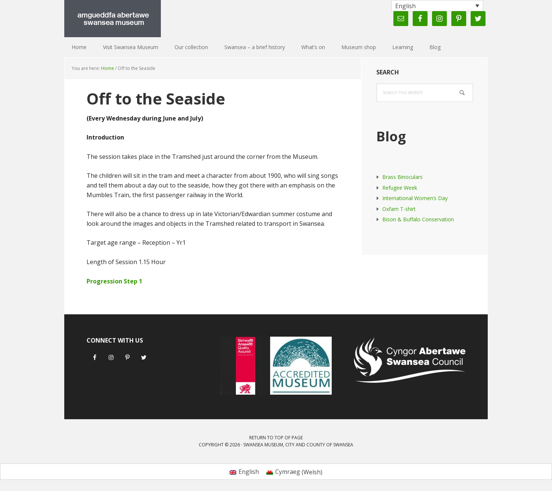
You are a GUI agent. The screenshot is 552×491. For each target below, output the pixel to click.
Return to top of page (276, 437)
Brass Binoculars (402, 176)
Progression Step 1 (114, 281)
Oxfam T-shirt (399, 208)
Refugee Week (399, 187)
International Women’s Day (415, 198)
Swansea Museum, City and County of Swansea (298, 445)
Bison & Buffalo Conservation (418, 219)
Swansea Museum (112, 18)
